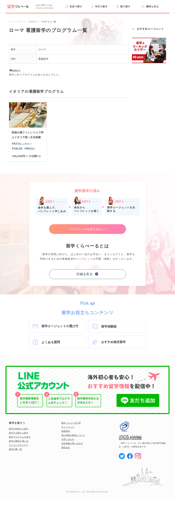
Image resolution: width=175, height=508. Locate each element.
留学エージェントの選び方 (60, 326)
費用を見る (150, 6)
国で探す (123, 6)
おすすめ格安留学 (113, 342)
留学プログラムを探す (20, 437)
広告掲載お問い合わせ (72, 443)
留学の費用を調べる (19, 441)
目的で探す (73, 6)
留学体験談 (109, 326)
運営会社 (65, 447)
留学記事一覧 (15, 449)
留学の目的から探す (19, 429)
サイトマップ (68, 427)
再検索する (16, 70)
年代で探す (99, 6)
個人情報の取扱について (73, 435)
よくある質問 (51, 342)
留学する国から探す (19, 433)
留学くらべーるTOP (71, 423)
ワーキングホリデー (19, 445)
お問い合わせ (68, 439)
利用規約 (65, 431)
